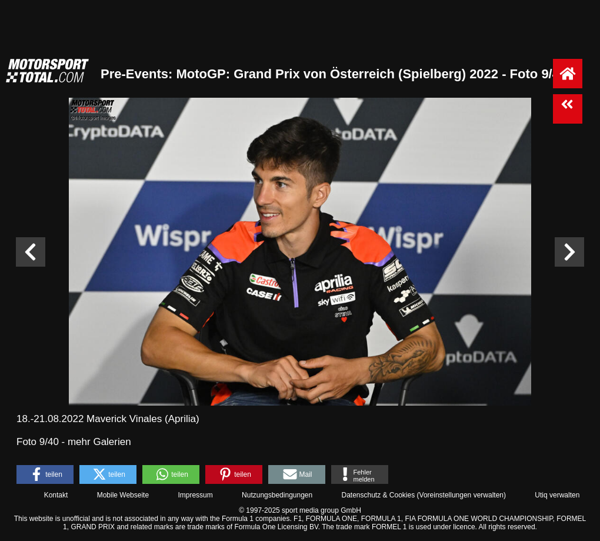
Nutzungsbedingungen (277, 495)
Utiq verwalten (557, 495)
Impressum (195, 495)
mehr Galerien (99, 441)
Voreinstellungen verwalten (461, 495)
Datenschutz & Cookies (378, 495)
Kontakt (56, 495)
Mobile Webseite (123, 495)
